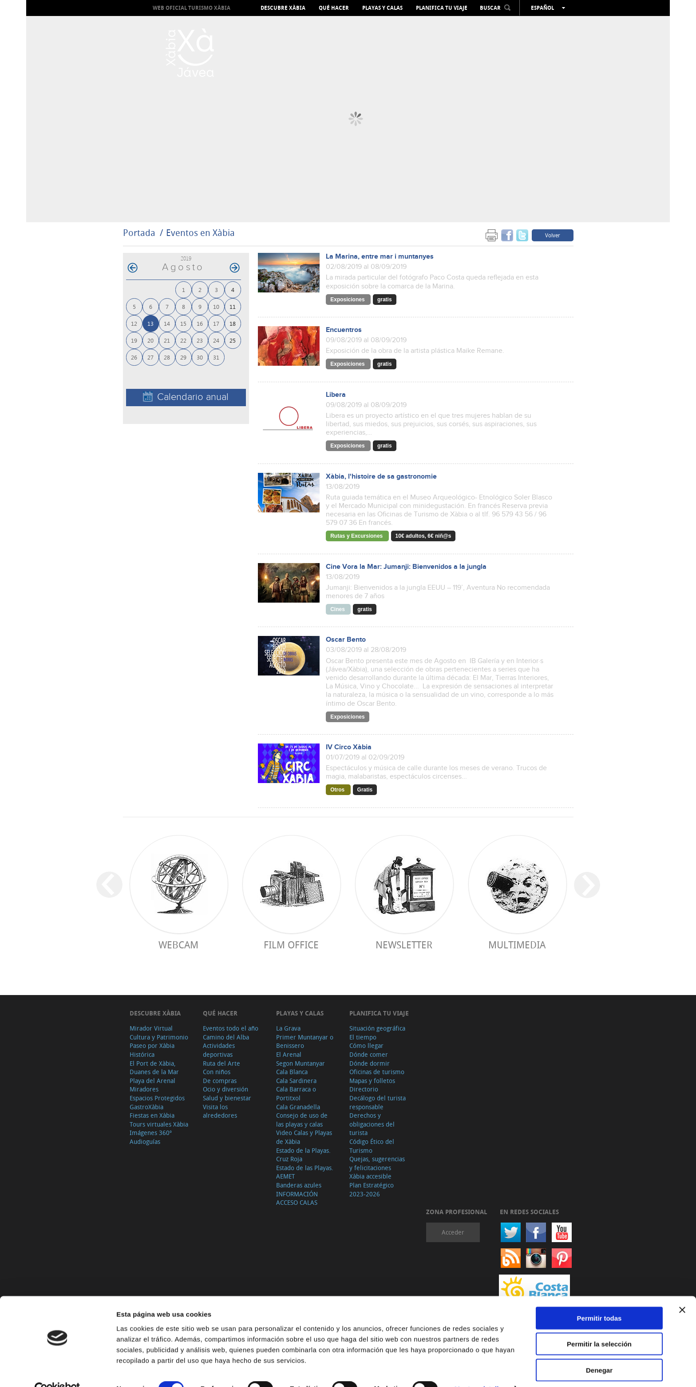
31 (216, 357)
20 (150, 340)
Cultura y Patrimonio (159, 1037)
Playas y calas (382, 8)
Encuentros (344, 330)
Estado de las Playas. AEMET (304, 1172)
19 (134, 340)
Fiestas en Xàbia (152, 1115)
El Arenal (288, 1054)
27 (150, 357)
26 (134, 357)
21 (167, 340)
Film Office (291, 944)
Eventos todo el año (230, 1028)
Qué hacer (334, 8)
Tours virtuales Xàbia (159, 1124)
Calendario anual (186, 397)
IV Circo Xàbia (349, 747)
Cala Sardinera (296, 1080)
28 (167, 357)
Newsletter (404, 944)
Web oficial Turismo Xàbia (191, 8)
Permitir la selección (599, 1324)
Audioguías (145, 1141)
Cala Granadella (298, 1107)
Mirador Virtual (151, 1028)
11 (232, 306)
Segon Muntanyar (300, 1063)
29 (183, 357)
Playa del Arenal (152, 1080)
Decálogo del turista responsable (377, 1102)
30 (200, 357)
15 (183, 323)
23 (200, 340)
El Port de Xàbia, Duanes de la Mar (154, 1067)
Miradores (144, 1089)
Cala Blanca (292, 1071)
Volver (552, 235)
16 (200, 323)
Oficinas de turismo (376, 1071)
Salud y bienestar (227, 1098)
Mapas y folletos (372, 1080)
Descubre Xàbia (283, 8)
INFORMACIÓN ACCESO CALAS (297, 1198)
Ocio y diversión (225, 1089)
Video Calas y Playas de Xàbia (304, 1137)
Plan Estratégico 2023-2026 (371, 1189)
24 (216, 340)
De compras (220, 1080)
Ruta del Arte (221, 1063)
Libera (336, 395)
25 (232, 340)
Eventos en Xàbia (200, 233)
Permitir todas (599, 1298)
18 (232, 323)
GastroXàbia (146, 1107)
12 (134, 323)
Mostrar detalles (480, 1369)
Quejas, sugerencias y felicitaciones (377, 1163)
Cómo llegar (366, 1045)
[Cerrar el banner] (682, 1290)
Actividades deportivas (219, 1050)
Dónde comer (368, 1054)
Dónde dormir (369, 1063)
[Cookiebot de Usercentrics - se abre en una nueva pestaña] (57, 1369)
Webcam (178, 944)
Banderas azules (298, 1185)
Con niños (216, 1071)
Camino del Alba (226, 1037)
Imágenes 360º (151, 1132)
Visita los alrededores (220, 1111)
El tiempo (362, 1037)
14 (167, 323)
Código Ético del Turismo (371, 1146)
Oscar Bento (346, 640)
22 (183, 340)
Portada (139, 233)
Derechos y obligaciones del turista (372, 1124)
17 (216, 323)
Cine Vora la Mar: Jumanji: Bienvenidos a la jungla (406, 567)
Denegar (599, 1350)
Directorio (363, 1089)
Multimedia (517, 944)
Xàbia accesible (370, 1176)
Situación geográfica (377, 1028)
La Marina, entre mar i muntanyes (380, 256)
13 (150, 323)
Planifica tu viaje (441, 8)
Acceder (453, 1232)
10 (216, 306)
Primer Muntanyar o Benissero (304, 1041)
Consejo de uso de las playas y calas (302, 1119)
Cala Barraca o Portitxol (296, 1093)
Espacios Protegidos (157, 1098)
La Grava (288, 1028)
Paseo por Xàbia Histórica (152, 1050)
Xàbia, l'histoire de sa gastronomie (381, 476)
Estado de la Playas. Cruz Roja (303, 1154)
